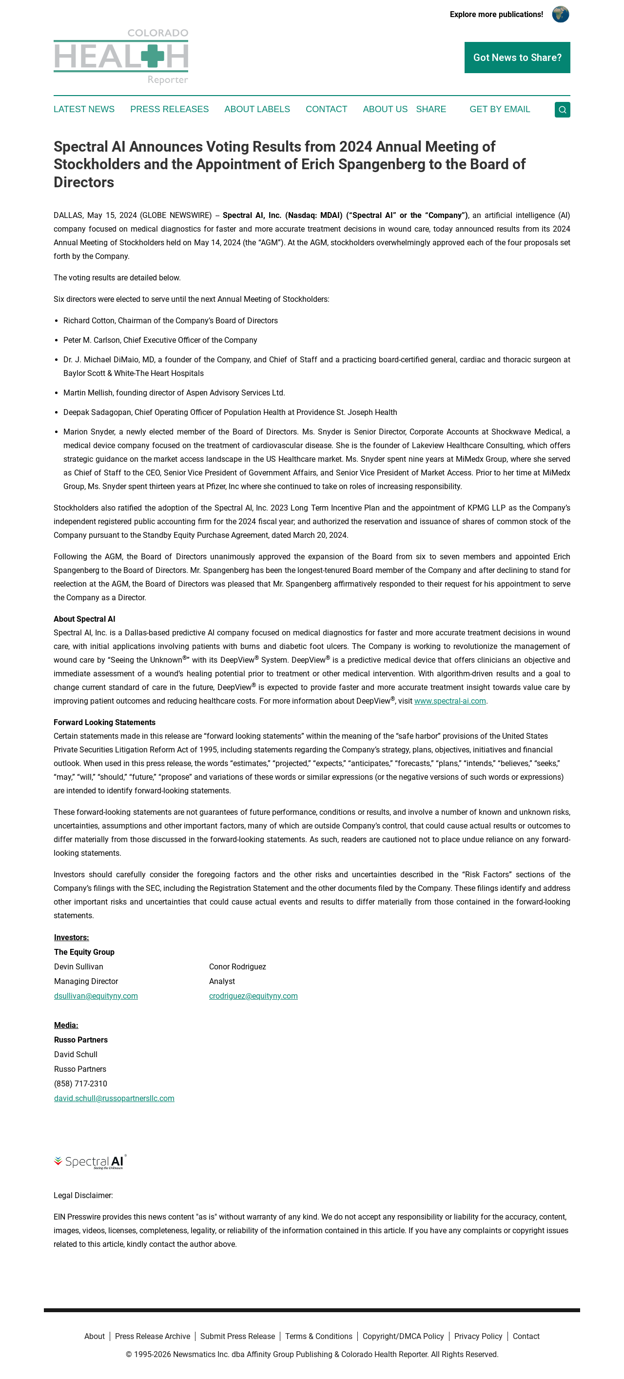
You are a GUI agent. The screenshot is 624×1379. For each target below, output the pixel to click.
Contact (327, 109)
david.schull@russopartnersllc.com (114, 1098)
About (94, 1336)
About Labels (257, 109)
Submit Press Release (237, 1336)
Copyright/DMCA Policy (403, 1336)
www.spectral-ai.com (450, 701)
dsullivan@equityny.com (96, 996)
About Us (385, 109)
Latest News (84, 109)
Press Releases (169, 109)
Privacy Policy (478, 1336)
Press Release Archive (152, 1336)
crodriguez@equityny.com (253, 996)
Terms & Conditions (318, 1336)
